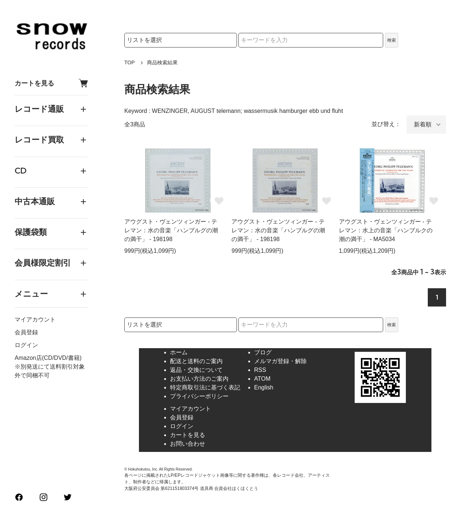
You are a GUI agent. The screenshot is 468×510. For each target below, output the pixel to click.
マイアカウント (35, 319)
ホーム (179, 352)
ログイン (26, 345)
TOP (129, 62)
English (263, 387)
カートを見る (51, 83)
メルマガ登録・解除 (280, 361)
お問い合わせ (187, 444)
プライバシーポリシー (199, 396)
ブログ (263, 352)
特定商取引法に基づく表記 (205, 387)
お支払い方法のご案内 (199, 379)
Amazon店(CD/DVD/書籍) (48, 358)
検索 (391, 40)
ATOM (262, 379)
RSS (260, 370)
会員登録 (26, 332)
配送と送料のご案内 (196, 361)
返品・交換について (196, 370)
